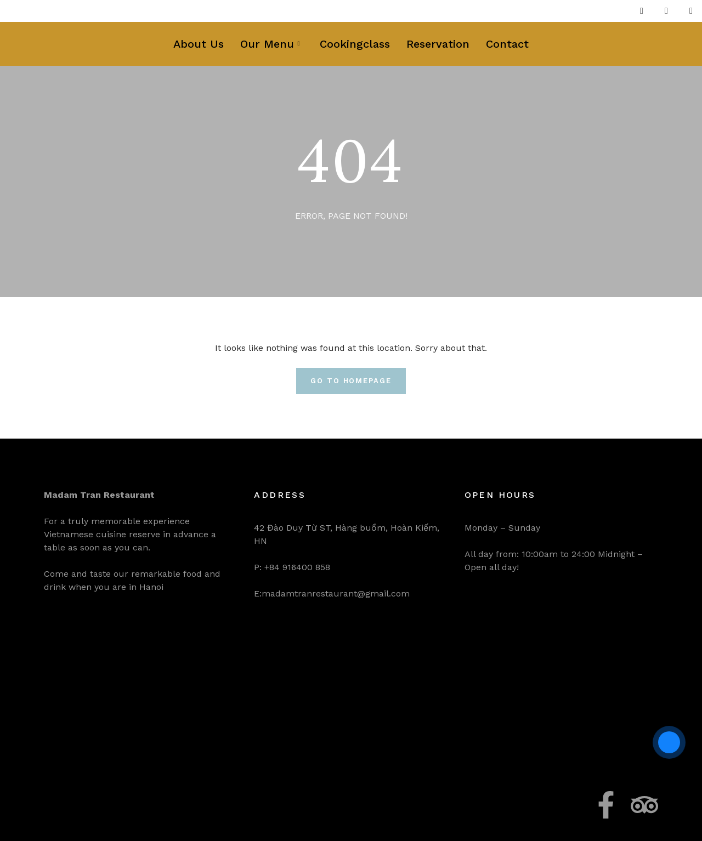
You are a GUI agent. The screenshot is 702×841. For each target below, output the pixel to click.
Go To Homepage (351, 381)
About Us (198, 43)
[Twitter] (666, 11)
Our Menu (269, 43)
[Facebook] (641, 11)
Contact (507, 43)
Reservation (437, 43)
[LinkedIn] (691, 11)
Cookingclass (355, 43)
